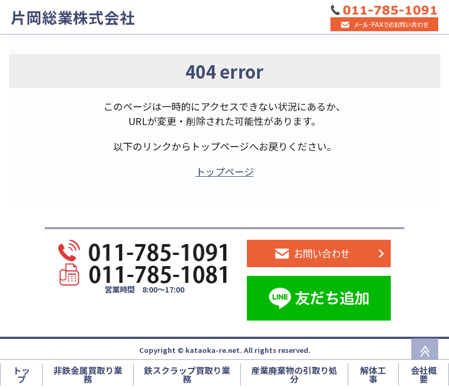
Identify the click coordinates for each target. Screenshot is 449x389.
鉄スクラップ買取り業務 (187, 374)
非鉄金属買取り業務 (87, 374)
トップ (21, 374)
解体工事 (373, 374)
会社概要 (424, 374)
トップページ (225, 171)
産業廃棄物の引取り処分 (294, 374)
